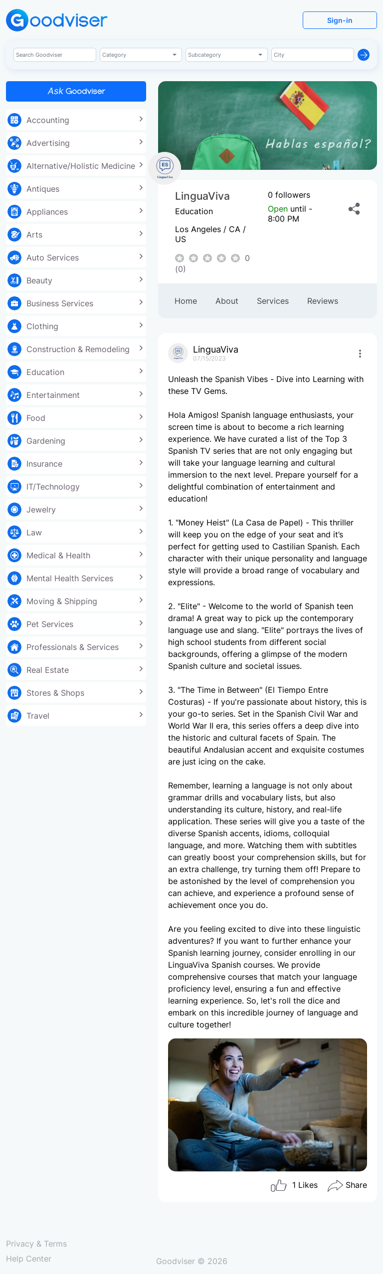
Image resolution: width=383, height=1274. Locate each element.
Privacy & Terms (36, 1244)
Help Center (28, 1259)
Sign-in (340, 20)
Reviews (322, 301)
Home (186, 301)
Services (273, 301)
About (226, 301)
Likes (294, 1185)
